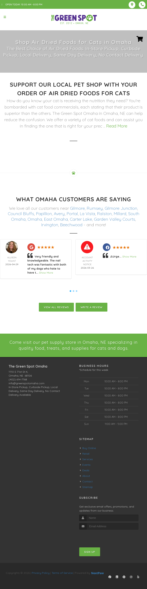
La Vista (87, 213)
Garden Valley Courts (114, 219)
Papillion (44, 213)
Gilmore (77, 208)
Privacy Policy (41, 573)
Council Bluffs (21, 213)
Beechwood (71, 224)
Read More (116, 126)
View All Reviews (56, 307)
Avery (59, 213)
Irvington (49, 224)
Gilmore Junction (121, 208)
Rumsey (95, 208)
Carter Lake (81, 219)
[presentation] (99, 536)
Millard (120, 213)
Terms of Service (62, 573)
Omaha (35, 219)
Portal (72, 213)
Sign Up (89, 551)
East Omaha (56, 219)
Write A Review (91, 307)
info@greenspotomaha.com (26, 383)
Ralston (104, 213)
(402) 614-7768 (18, 379)
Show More (46, 272)
